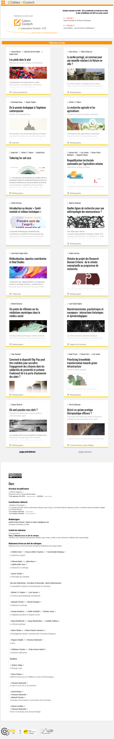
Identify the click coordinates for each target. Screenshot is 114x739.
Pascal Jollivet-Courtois (34, 552)
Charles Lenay (48, 611)
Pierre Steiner (16, 674)
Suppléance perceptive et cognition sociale (26, 614)
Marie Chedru (16, 630)
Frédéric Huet (16, 552)
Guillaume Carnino (18, 649)
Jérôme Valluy (29, 511)
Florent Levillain (17, 706)
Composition (15, 533)
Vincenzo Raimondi (30, 513)
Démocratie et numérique (20, 567)
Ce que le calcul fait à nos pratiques (23, 686)
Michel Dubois (18, 592)
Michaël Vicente (17, 602)
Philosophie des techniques (20, 576)
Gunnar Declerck (17, 611)
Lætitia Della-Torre (18, 564)
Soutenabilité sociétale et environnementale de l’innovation (31, 586)
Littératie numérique (18, 624)
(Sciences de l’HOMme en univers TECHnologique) (32, 677)
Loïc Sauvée (33, 592)
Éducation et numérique (19, 605)
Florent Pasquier (33, 602)
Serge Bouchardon (31, 496)
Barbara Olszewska (17, 505)
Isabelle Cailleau (52, 621)
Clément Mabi (16, 561)
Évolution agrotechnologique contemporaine (26, 595)
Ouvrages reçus (17, 668)
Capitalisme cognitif (18, 555)
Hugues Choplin (17, 640)
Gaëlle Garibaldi (33, 611)
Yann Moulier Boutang (55, 552)
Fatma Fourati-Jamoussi (34, 630)
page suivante (85, 452)
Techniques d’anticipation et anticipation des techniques (30, 700)
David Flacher (16, 691)
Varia (13, 643)
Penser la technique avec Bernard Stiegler (25, 712)
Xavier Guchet (48, 496)
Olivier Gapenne (16, 492)
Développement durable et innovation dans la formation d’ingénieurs (34, 633)
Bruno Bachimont (17, 621)
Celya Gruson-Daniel (36, 649)
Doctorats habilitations (19, 652)
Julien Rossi (30, 561)
